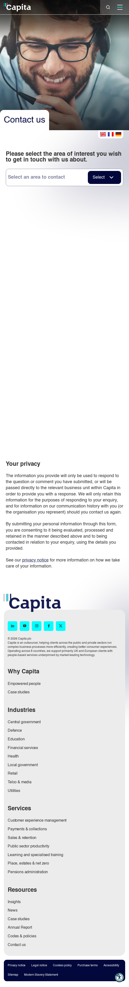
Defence (15, 731)
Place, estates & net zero (28, 863)
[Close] (108, 7)
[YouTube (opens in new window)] (24, 626)
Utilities (14, 791)
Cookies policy (62, 965)
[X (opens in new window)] (61, 626)
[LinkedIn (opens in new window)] (12, 626)
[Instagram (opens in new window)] (37, 626)
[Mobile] (120, 7)
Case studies (19, 692)
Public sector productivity (28, 846)
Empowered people (24, 684)
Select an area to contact (36, 177)
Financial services (23, 748)
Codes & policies (22, 936)
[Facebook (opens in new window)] (49, 626)
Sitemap (13, 974)
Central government (24, 722)
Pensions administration (28, 872)
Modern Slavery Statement (41, 974)
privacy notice (35, 560)
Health (13, 756)
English (103, 134)
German (118, 134)
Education (16, 739)
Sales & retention (22, 838)
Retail (13, 774)
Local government (23, 765)
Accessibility (111, 965)
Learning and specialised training (35, 855)
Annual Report (20, 928)
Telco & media (20, 782)
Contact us (17, 945)
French (111, 134)
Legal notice (39, 965)
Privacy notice (17, 965)
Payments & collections (27, 829)
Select (99, 177)
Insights (14, 902)
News (12, 911)
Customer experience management (37, 821)
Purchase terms (87, 965)
